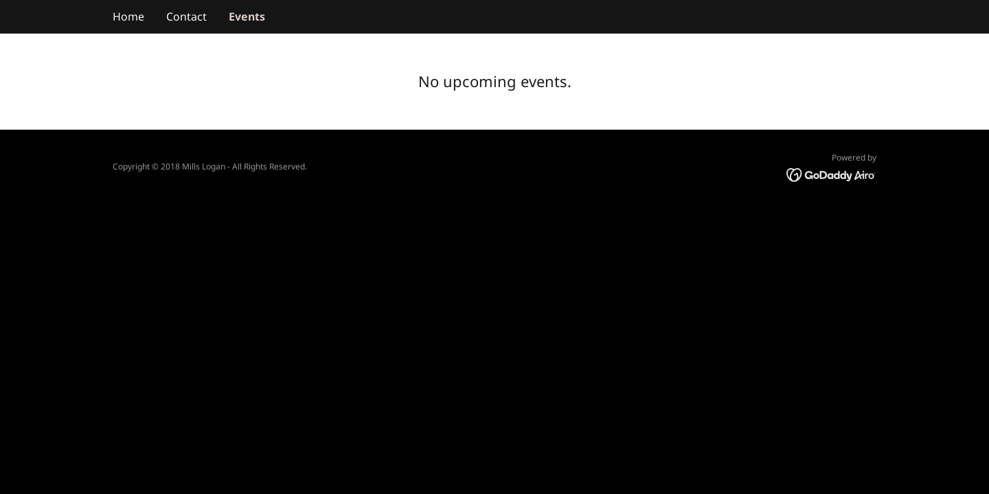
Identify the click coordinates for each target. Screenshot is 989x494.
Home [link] (128, 16)
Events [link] (247, 16)
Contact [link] (186, 16)
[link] (831, 174)
